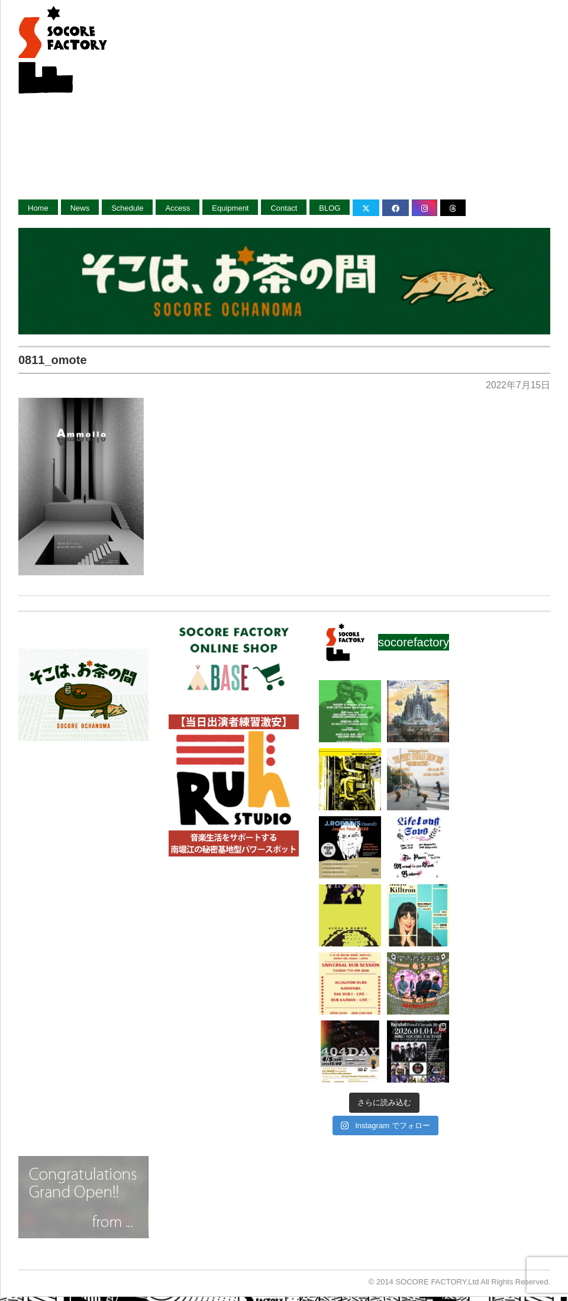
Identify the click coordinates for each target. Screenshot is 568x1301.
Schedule (127, 208)
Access (177, 208)
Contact (283, 208)
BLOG (329, 208)
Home (38, 208)
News (80, 208)
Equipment (230, 208)
